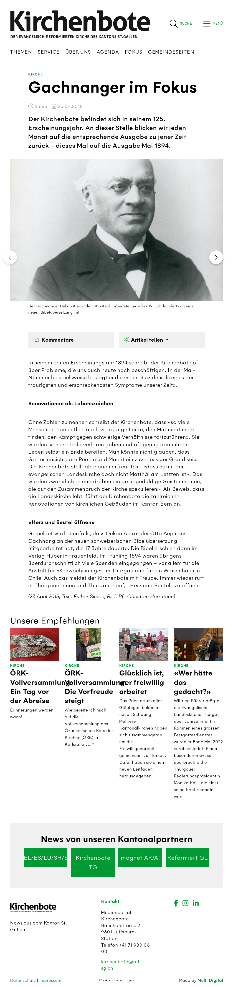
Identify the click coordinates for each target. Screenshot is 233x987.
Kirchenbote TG (93, 862)
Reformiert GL (187, 857)
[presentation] (10, 257)
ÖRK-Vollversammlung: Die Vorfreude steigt (96, 687)
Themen (21, 52)
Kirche (35, 74)
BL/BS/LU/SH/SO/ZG (45, 857)
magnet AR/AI (140, 857)
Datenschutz (23, 980)
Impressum (50, 980)
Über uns (78, 52)
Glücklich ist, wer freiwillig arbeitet (141, 682)
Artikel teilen (144, 340)
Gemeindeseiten (171, 52)
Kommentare (53, 340)
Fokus (133, 52)
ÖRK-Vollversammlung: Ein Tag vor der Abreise (41, 687)
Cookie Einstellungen (116, 980)
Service (49, 52)
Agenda (108, 52)
